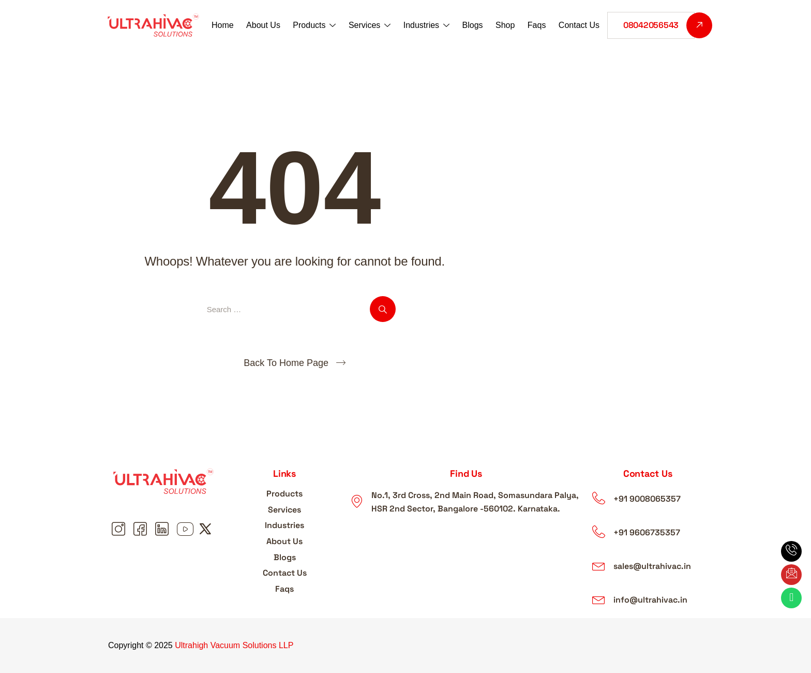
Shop (504, 25)
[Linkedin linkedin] (163, 529)
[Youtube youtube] (185, 529)
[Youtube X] (207, 529)
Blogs (472, 25)
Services (370, 26)
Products (314, 26)
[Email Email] (791, 574)
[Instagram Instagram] (120, 529)
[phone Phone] (791, 551)
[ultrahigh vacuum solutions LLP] (466, 555)
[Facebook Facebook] (141, 529)
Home (224, 25)
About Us (264, 25)
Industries (426, 26)
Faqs (536, 25)
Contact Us (578, 25)
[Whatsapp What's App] (791, 598)
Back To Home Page (286, 363)
